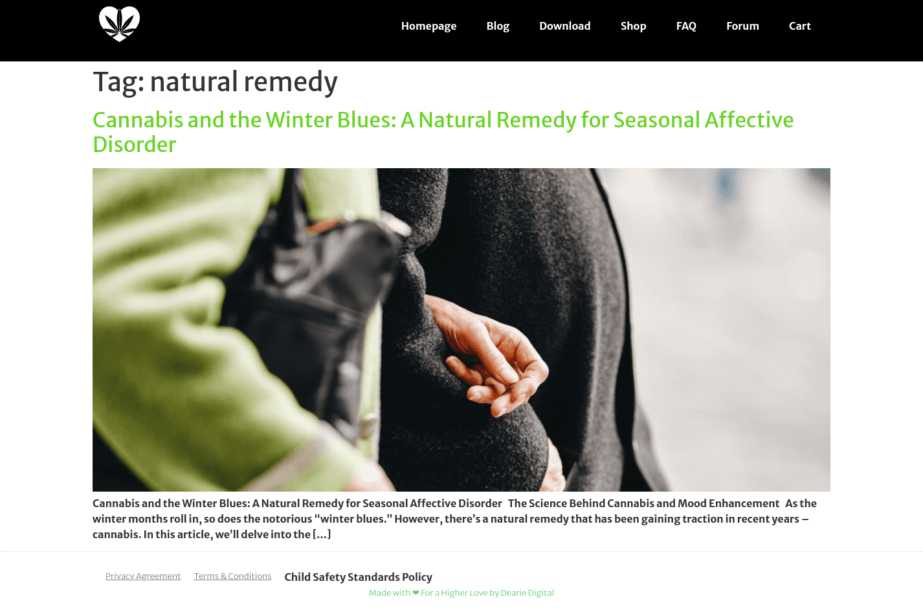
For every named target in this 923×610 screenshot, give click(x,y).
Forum (742, 25)
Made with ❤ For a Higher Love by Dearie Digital (461, 592)
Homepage (429, 25)
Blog (498, 25)
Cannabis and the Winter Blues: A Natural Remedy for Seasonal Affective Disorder (443, 132)
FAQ (686, 25)
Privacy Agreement (143, 576)
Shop (634, 25)
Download (565, 25)
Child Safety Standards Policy (358, 577)
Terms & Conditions (233, 576)
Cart (800, 25)
